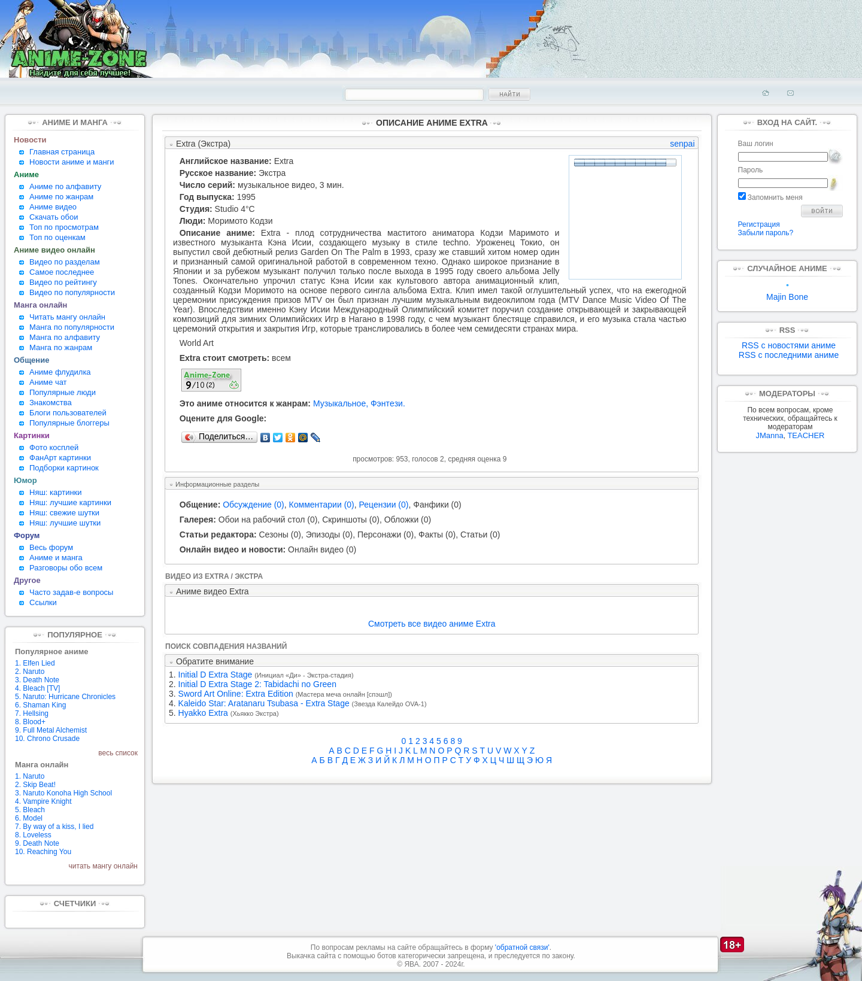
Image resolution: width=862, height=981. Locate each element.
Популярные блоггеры (69, 422)
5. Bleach (30, 810)
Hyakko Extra (203, 713)
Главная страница (62, 151)
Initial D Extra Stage (215, 674)
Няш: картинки (55, 492)
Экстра (272, 173)
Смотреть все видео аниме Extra (432, 623)
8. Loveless (33, 835)
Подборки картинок (64, 467)
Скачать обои (53, 216)
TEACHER (805, 435)
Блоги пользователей (68, 412)
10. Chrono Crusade (47, 738)
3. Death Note (37, 680)
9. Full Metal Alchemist (51, 730)
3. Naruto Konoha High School (63, 793)
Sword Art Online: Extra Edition (235, 693)
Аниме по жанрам (61, 196)
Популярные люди (62, 392)
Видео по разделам (64, 261)
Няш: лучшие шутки (65, 522)
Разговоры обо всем (65, 567)
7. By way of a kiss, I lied (54, 826)
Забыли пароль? (766, 233)
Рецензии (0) (384, 504)
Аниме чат (48, 382)
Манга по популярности (71, 327)
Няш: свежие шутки (64, 512)
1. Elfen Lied (35, 663)
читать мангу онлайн (103, 866)
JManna (769, 435)
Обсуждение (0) (253, 504)
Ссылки (43, 602)
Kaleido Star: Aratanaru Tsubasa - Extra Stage (264, 703)
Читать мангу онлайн (67, 316)
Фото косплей (53, 447)
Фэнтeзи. (388, 403)
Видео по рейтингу (63, 282)
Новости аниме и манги (71, 161)
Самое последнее (61, 272)
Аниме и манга (56, 557)
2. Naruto (29, 671)
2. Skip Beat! (35, 784)
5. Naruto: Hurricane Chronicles (65, 697)
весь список (118, 753)
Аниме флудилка (60, 372)
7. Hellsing (31, 713)
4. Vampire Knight (43, 801)
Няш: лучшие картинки (70, 502)
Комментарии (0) (321, 504)
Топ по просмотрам (64, 227)
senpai (682, 143)
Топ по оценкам (57, 237)
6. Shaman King (40, 705)
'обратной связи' (522, 947)
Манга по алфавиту (64, 337)
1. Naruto (29, 776)
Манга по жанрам (60, 347)
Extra (284, 161)
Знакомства (50, 402)
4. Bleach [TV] (37, 688)
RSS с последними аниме (789, 355)
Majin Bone (787, 293)
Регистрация (759, 224)
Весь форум (51, 547)
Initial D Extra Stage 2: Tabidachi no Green (257, 684)
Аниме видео (53, 206)
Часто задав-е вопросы (71, 592)
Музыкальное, (340, 403)
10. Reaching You (43, 852)
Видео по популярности (72, 292)
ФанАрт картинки (60, 457)
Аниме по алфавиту (65, 186)
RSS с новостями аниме (789, 345)
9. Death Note (37, 843)
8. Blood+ (30, 722)
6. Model (29, 818)
